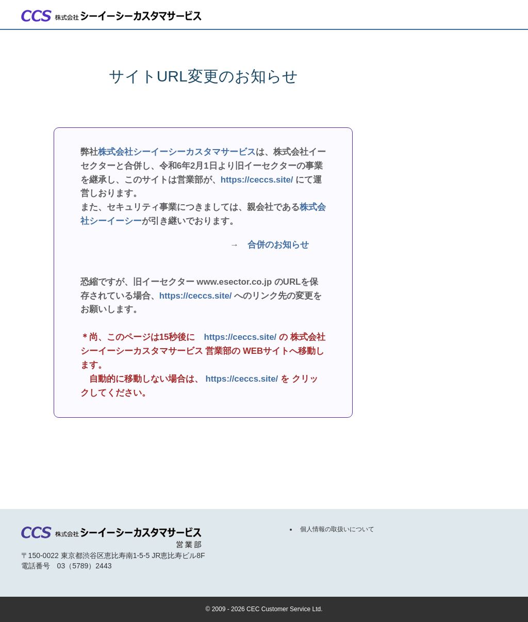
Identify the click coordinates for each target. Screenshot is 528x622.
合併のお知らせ (278, 245)
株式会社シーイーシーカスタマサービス (177, 152)
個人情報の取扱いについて (337, 529)
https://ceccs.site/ (257, 180)
